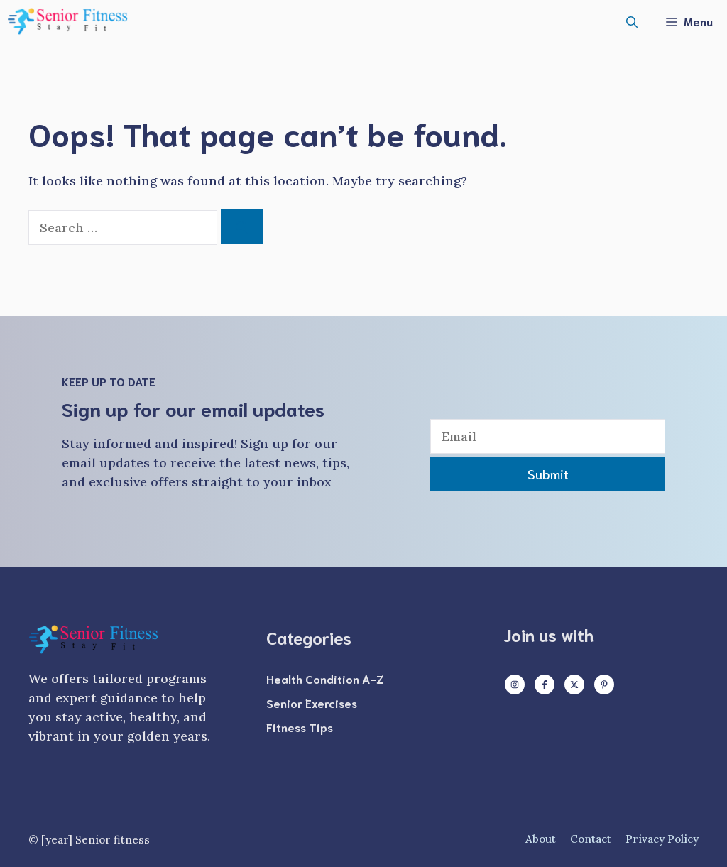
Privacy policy (662, 839)
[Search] (242, 226)
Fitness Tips (299, 726)
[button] (632, 21)
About (540, 839)
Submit (548, 473)
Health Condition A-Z (325, 678)
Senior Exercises (311, 702)
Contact (590, 839)
